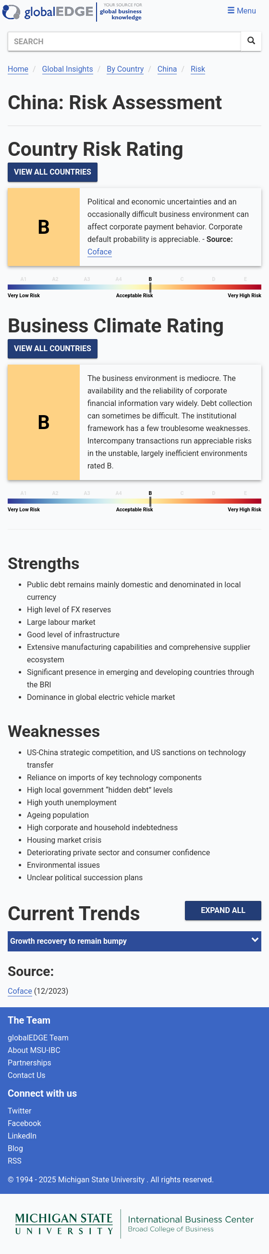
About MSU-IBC (34, 1050)
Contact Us (27, 1075)
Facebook (24, 1123)
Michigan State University (102, 1179)
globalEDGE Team (38, 1037)
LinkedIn (22, 1135)
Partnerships (29, 1062)
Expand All (223, 910)
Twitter (19, 1110)
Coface (99, 251)
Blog (15, 1148)
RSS (15, 1160)
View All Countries (52, 172)
